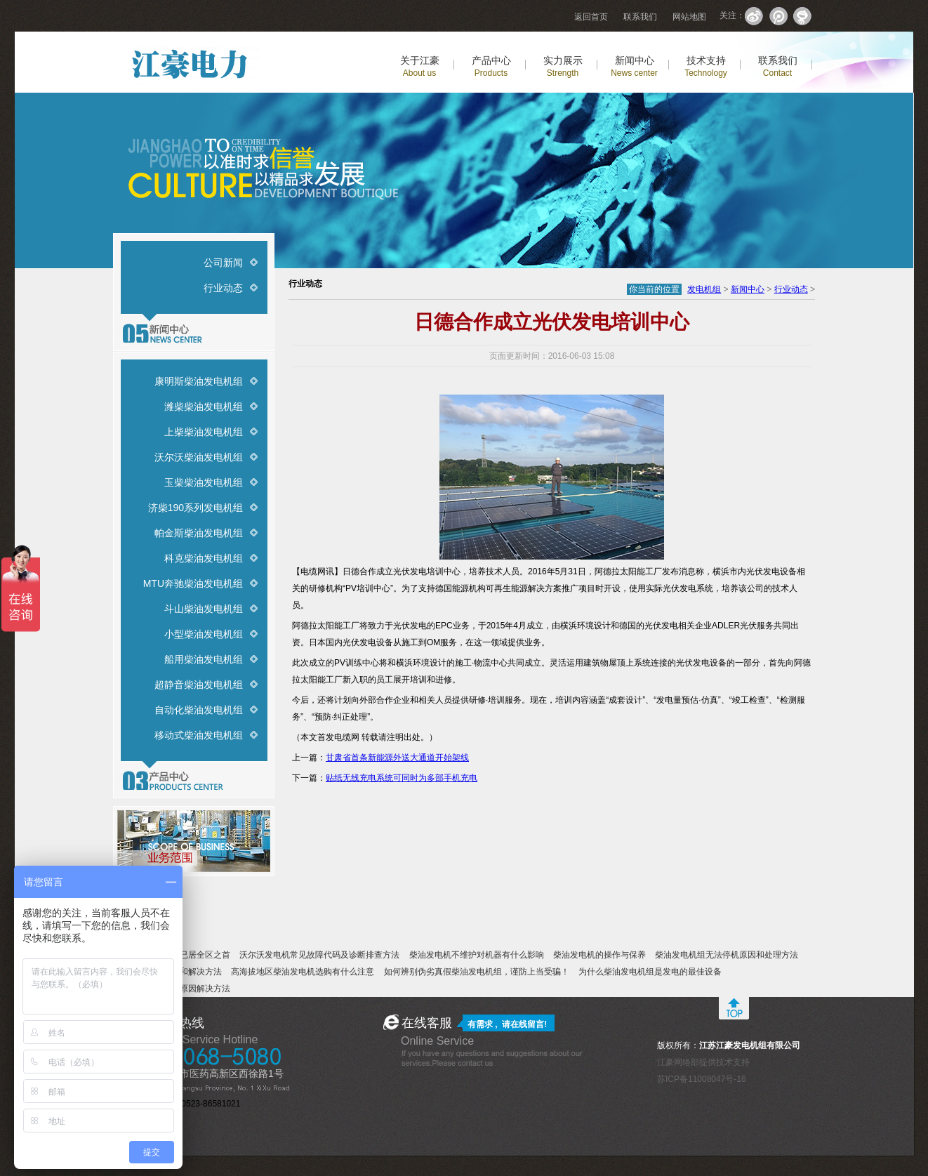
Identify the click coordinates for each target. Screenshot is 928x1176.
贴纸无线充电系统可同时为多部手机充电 (401, 778)
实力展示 (563, 66)
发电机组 (704, 289)
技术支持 (705, 66)
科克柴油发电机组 (203, 558)
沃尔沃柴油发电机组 (198, 457)
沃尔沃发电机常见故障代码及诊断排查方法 (319, 955)
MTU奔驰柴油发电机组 (193, 583)
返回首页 (591, 17)
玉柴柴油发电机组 (203, 482)
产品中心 (491, 66)
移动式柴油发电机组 (198, 735)
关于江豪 (419, 66)
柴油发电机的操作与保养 (599, 955)
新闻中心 (634, 66)
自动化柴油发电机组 (198, 709)
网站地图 (689, 17)
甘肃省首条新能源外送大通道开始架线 (397, 757)
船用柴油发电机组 (203, 659)
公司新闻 (223, 262)
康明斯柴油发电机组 (198, 381)
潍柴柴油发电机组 (203, 406)
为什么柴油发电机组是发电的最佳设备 (650, 972)
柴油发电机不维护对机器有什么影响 (476, 955)
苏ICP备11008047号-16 (701, 1079)
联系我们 (640, 17)
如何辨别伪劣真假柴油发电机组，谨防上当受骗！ (476, 972)
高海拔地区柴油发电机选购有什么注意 (302, 972)
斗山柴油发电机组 (203, 608)
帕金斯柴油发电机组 (198, 533)
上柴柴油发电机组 (203, 431)
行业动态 (223, 287)
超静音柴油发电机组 (198, 684)
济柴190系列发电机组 (195, 507)
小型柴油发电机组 (203, 634)
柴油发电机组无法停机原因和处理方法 (726, 955)
